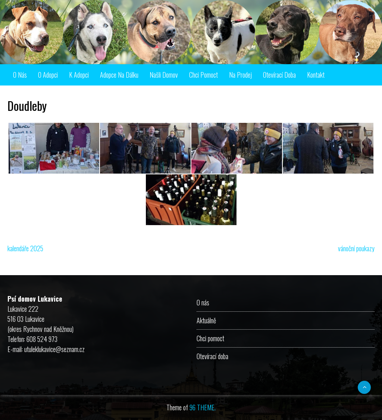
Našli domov (164, 75)
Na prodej (240, 75)
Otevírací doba (279, 75)
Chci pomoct (203, 75)
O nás (20, 75)
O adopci (48, 75)
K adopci (79, 75)
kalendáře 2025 (25, 248)
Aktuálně (206, 320)
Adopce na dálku (119, 75)
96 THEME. (203, 407)
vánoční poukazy (356, 248)
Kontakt (316, 75)
